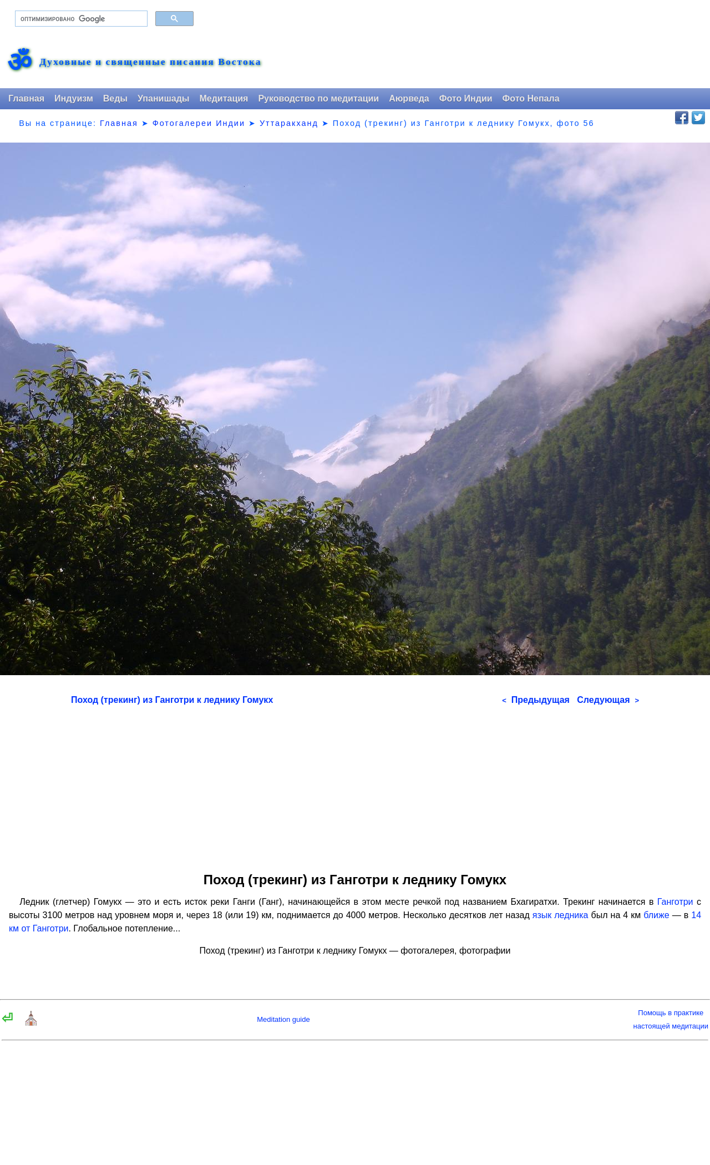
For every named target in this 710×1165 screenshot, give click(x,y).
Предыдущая (536, 700)
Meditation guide (283, 1019)
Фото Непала (531, 98)
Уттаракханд (289, 123)
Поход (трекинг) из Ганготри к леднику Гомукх (172, 700)
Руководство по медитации (318, 98)
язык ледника (560, 915)
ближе (656, 915)
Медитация (223, 98)
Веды (115, 98)
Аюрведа (409, 98)
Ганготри (675, 901)
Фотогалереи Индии (199, 123)
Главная (26, 98)
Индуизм (73, 98)
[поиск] (80, 19)
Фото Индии (466, 98)
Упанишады (163, 98)
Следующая (608, 700)
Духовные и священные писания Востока (150, 62)
